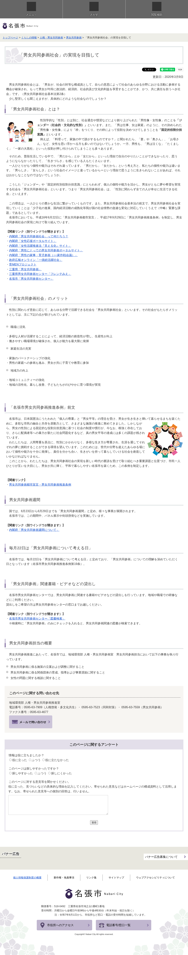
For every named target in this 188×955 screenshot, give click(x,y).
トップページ (10, 37)
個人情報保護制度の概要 (27, 877)
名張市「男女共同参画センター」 (31, 278)
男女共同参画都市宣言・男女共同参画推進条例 (40, 484)
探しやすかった (22, 773)
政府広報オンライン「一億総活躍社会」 (35, 259)
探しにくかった (61, 773)
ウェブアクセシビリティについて (155, 877)
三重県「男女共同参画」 (25, 269)
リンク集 (91, 877)
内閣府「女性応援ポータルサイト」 (32, 241)
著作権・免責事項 (64, 877)
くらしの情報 (29, 37)
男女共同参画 (74, 37)
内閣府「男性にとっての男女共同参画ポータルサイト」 (46, 250)
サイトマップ (116, 877)
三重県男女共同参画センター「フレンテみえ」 (40, 273)
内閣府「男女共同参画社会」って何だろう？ (38, 236)
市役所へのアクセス (60, 925)
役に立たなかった (57, 760)
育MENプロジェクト (22, 264)
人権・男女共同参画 (51, 37)
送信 (94, 822)
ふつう (36, 760)
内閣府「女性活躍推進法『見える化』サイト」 (40, 245)
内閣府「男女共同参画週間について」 (34, 529)
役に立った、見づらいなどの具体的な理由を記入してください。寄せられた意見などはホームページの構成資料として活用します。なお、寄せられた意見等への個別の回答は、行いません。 (92, 789)
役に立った (19, 760)
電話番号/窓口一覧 (118, 925)
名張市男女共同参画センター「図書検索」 (37, 618)
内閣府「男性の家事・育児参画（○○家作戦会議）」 (43, 255)
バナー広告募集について (161, 855)
